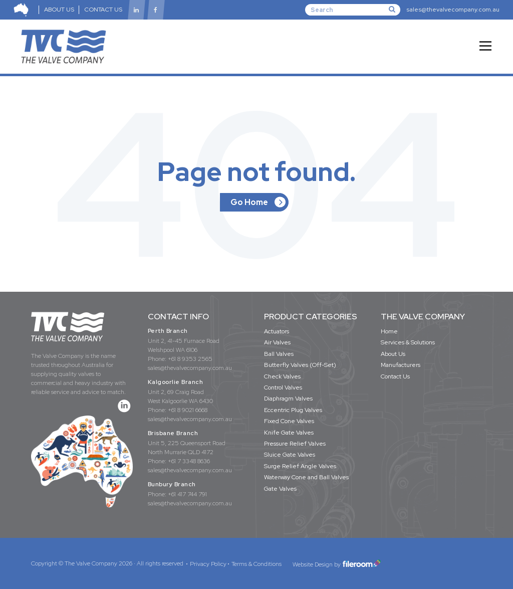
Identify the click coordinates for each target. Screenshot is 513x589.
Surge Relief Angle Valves (300, 466)
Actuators (276, 331)
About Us (393, 354)
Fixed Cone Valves (289, 421)
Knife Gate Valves (289, 433)
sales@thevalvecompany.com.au (452, 10)
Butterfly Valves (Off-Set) (300, 365)
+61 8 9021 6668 (187, 410)
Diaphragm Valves (288, 399)
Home (389, 331)
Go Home (249, 202)
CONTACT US (104, 10)
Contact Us (395, 376)
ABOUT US (59, 10)
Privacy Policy (208, 564)
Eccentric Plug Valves (293, 410)
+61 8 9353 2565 (190, 359)
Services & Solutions (408, 342)
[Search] (352, 9)
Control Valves (283, 387)
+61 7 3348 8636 (189, 461)
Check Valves (282, 376)
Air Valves (277, 342)
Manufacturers (400, 365)
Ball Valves (279, 354)
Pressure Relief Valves (295, 444)
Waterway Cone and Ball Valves (306, 477)
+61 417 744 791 (187, 494)
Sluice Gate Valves (289, 455)
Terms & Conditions (256, 564)
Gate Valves (280, 489)
